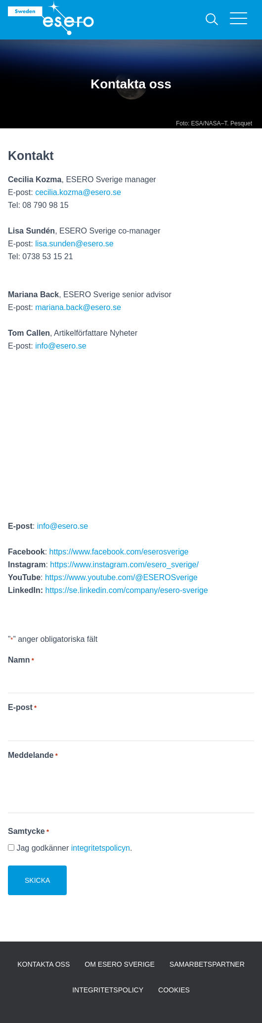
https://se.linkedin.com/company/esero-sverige (126, 590)
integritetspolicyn (100, 848)
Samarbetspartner (207, 964)
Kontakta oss (43, 964)
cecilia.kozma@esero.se (78, 192)
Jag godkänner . (74, 848)
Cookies (174, 990)
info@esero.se (60, 346)
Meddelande (33, 755)
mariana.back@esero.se (78, 307)
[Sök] (212, 20)
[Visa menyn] (242, 19)
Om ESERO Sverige (120, 964)
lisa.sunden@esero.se (74, 243)
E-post (22, 708)
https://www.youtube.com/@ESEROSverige (121, 577)
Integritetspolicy (107, 990)
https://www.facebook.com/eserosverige (119, 552)
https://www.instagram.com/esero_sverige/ (124, 564)
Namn (21, 660)
